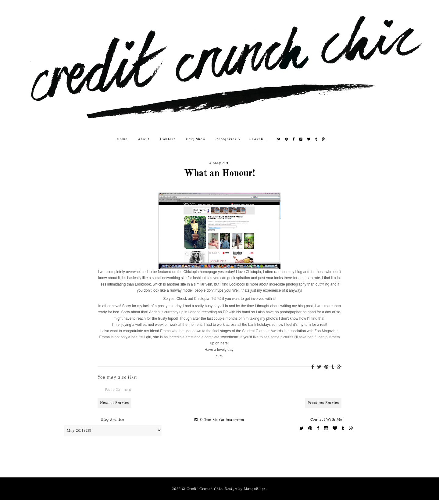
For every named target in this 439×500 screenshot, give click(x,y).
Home (122, 139)
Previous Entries (323, 402)
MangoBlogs (255, 489)
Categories (228, 139)
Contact (168, 139)
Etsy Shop (195, 139)
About (144, 139)
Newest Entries (114, 402)
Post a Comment (118, 389)
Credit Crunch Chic (204, 489)
